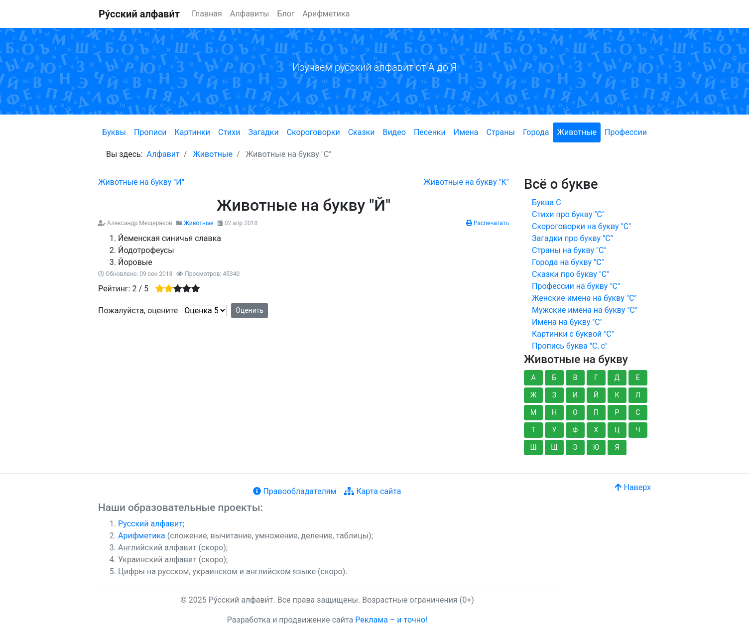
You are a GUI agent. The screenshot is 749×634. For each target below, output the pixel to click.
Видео (393, 132)
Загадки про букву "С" (572, 238)
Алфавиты (249, 13)
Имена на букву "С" (567, 322)
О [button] (575, 412)
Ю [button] (596, 447)
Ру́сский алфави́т (139, 14)
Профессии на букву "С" (576, 286)
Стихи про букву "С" (568, 214)
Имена (466, 132)
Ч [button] (637, 430)
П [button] (596, 412)
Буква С (546, 202)
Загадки (263, 132)
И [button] (575, 395)
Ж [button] (533, 395)
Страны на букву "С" (569, 250)
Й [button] (596, 395)
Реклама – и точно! (391, 620)
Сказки (361, 132)
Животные (577, 132)
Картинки (192, 132)
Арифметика (326, 13)
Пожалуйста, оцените (138, 310)
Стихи (229, 132)
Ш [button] (533, 447)
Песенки (430, 132)
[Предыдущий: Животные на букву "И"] (141, 182)
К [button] (617, 395)
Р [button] (617, 412)
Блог (285, 13)
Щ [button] (554, 447)
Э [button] (575, 447)
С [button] (637, 412)
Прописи (150, 132)
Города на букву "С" (568, 262)
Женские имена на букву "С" (584, 298)
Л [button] (637, 395)
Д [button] (617, 377)
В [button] (575, 377)
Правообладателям (294, 491)
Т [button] (533, 430)
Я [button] (617, 447)
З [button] (554, 395)
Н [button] (554, 412)
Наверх (633, 487)
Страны (500, 132)
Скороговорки (313, 132)
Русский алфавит (150, 523)
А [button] (533, 377)
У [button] (554, 430)
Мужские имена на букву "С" (584, 310)
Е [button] (638, 377)
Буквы (114, 132)
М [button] (533, 412)
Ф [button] (575, 430)
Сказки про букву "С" (570, 274)
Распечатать (487, 223)
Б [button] (554, 377)
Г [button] (596, 377)
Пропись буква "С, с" (570, 346)
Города (536, 132)
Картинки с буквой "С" (573, 334)
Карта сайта (372, 491)
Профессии (626, 132)
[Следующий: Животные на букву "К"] (466, 182)
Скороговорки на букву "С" (581, 226)
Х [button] (596, 430)
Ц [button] (617, 430)
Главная (207, 13)
